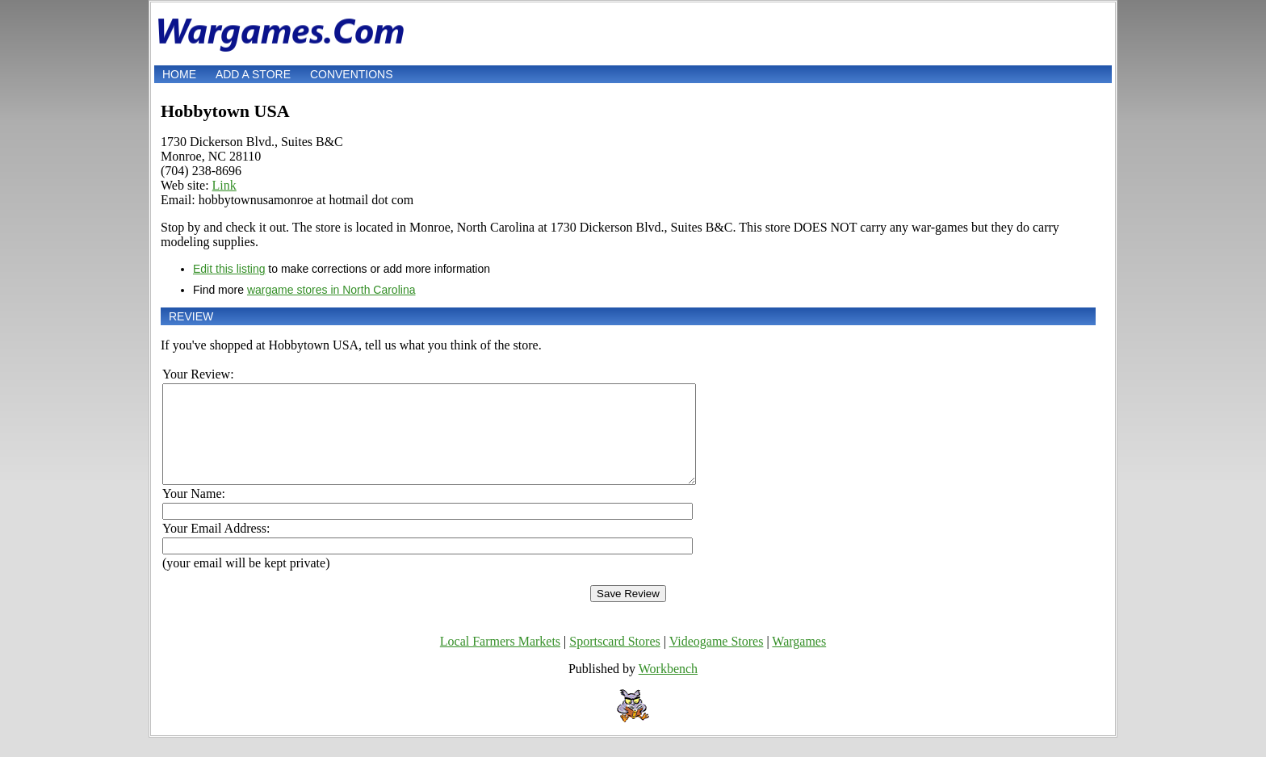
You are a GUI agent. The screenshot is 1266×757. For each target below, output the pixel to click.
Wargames (799, 660)
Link (224, 185)
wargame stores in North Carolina (331, 289)
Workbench (668, 688)
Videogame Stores (716, 660)
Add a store (253, 74)
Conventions (351, 74)
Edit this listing (229, 268)
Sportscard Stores (614, 660)
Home (179, 74)
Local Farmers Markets (500, 660)
